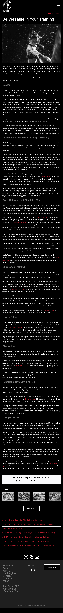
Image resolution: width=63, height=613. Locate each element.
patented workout (16, 327)
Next (57, 14)
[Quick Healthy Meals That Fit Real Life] (39, 493)
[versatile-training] (31, 43)
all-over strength (29, 399)
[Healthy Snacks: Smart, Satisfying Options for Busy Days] (8, 493)
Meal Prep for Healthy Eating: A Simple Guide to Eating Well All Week (26, 537)
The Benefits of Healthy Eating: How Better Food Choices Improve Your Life (29, 545)
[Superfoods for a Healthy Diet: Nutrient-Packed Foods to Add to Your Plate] (24, 493)
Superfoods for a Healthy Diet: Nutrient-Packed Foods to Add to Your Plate (28, 524)
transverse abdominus (18, 222)
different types (50, 310)
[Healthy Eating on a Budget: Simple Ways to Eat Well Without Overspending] (55, 493)
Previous (51, 14)
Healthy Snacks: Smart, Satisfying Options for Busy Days (22, 520)
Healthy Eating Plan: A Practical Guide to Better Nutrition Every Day (26, 541)
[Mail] (37, 557)
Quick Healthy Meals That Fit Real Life (16, 528)
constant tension (45, 176)
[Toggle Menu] (58, 6)
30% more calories (17, 289)
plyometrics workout (22, 366)
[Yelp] (31, 557)
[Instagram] (26, 557)
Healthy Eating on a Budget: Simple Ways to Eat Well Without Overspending (29, 533)
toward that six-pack (41, 217)
